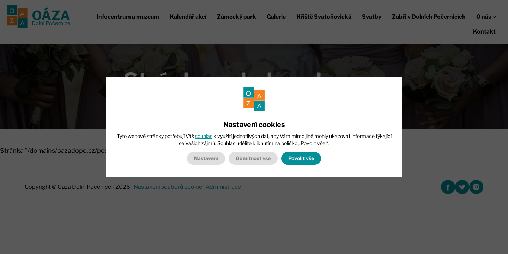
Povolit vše (301, 158)
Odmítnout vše (253, 158)
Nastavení (206, 158)
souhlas (203, 136)
